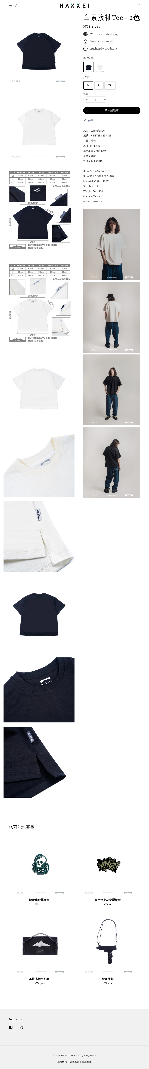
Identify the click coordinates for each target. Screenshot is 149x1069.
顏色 (88, 58)
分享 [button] (88, 120)
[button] (10, 5)
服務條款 (62, 1061)
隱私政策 (74, 1061)
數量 (85, 93)
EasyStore (90, 1055)
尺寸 (86, 77)
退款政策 (87, 1061)
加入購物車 (112, 110)
